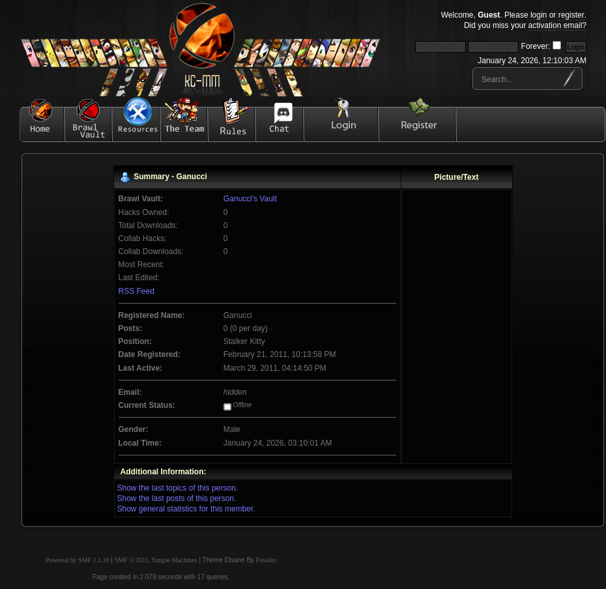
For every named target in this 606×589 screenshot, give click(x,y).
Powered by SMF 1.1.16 (77, 560)
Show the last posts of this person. (177, 498)
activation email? (557, 25)
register (571, 15)
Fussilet (266, 560)
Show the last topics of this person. (177, 488)
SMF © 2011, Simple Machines (156, 560)
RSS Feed (136, 291)
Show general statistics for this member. (186, 508)
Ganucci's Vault (250, 198)
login (538, 15)
